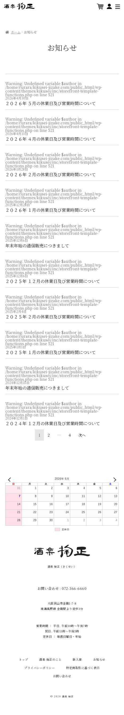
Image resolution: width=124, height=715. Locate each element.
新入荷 (77, 659)
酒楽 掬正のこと (50, 659)
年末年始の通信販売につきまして (37, 246)
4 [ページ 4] (70, 435)
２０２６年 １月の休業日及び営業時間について (50, 210)
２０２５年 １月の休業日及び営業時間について (50, 352)
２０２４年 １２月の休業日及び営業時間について (52, 423)
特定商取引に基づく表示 (83, 668)
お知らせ (99, 659)
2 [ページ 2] (49, 435)
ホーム (15, 32)
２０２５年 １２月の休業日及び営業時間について (52, 281)
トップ (23, 659)
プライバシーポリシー (39, 668)
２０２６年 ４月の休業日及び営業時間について (50, 139)
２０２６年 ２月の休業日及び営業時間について (50, 174)
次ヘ (82, 435)
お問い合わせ (62, 676)
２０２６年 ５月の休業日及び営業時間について (50, 103)
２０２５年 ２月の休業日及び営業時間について (50, 317)
